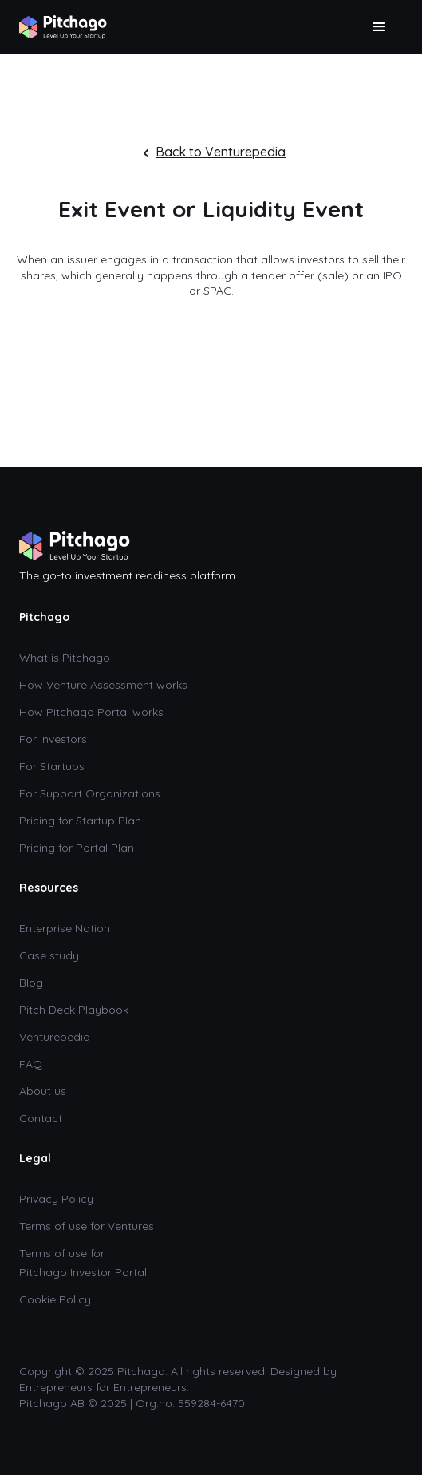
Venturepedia (54, 1037)
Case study (49, 955)
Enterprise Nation (64, 928)
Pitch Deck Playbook (73, 1009)
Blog (31, 982)
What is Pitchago (64, 658)
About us (42, 1091)
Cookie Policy (55, 1299)
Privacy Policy (56, 1199)
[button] (379, 27)
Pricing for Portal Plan (76, 847)
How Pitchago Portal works (91, 712)
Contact (42, 1118)
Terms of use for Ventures (86, 1226)
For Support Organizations (89, 793)
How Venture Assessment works (103, 685)
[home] (63, 23)
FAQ (30, 1064)
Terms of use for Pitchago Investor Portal (83, 1262)
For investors (53, 739)
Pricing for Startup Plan (80, 820)
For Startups (52, 766)
